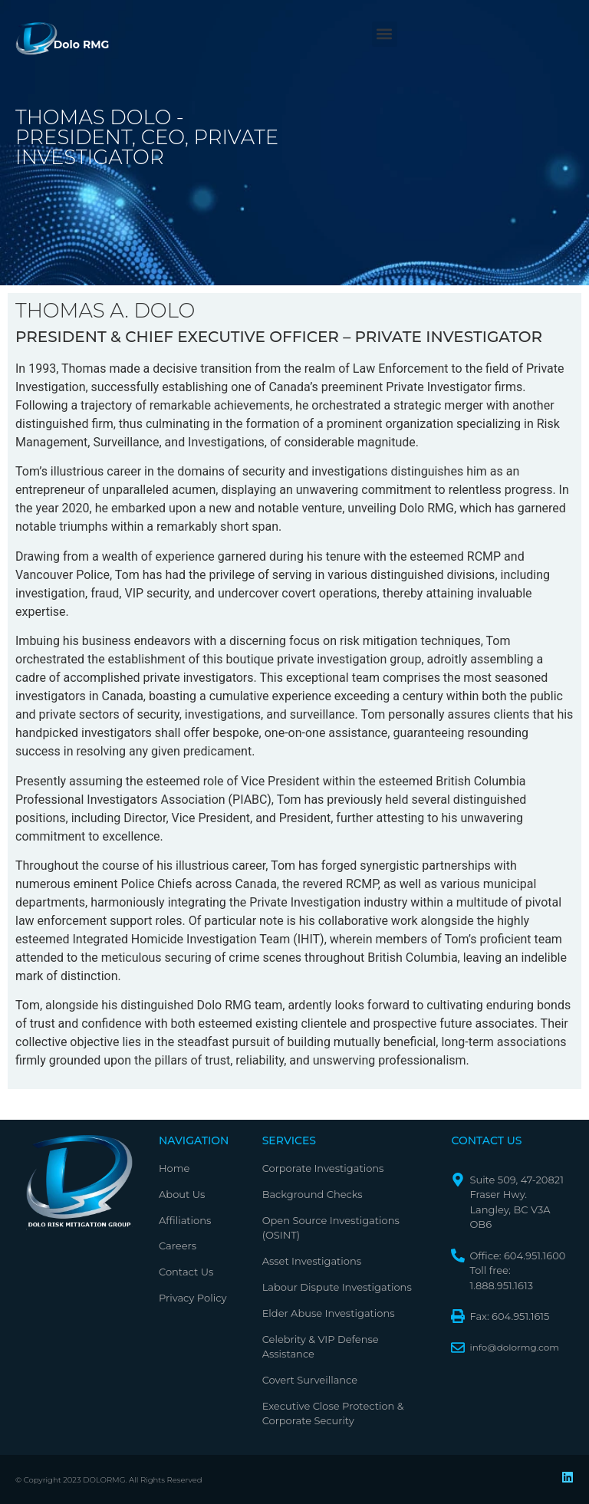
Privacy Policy (192, 1298)
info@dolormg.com (514, 1347)
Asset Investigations (312, 1261)
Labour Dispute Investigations (337, 1287)
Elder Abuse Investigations (328, 1313)
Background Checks (312, 1194)
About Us (182, 1194)
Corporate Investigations (323, 1168)
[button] (384, 34)
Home (174, 1168)
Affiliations (185, 1220)
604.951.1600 (535, 1255)
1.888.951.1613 (501, 1285)
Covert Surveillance (310, 1380)
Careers (177, 1245)
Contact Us (186, 1271)
